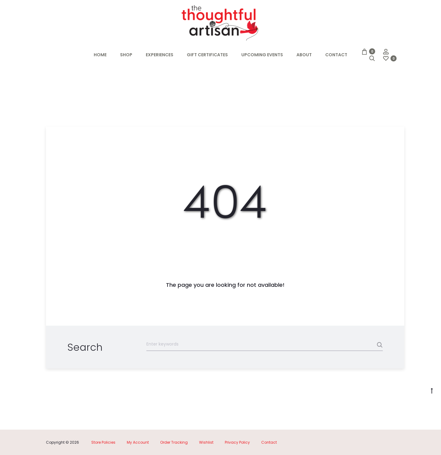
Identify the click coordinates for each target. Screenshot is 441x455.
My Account (138, 442)
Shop (126, 55)
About (304, 55)
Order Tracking (174, 442)
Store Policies (103, 442)
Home (100, 55)
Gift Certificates (207, 55)
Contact (336, 55)
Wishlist (206, 442)
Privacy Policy (237, 442)
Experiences (159, 55)
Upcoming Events (262, 55)
